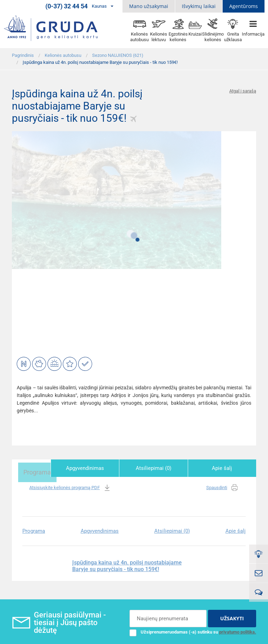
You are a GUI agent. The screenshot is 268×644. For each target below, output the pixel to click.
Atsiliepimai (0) (165, 468)
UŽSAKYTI (232, 616)
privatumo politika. (237, 629)
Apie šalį (226, 468)
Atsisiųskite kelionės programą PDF (70, 486)
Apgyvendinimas (103, 468)
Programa (42, 468)
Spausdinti (222, 486)
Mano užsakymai (148, 6)
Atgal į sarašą (242, 90)
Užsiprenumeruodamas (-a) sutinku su (192, 630)
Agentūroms (243, 6)
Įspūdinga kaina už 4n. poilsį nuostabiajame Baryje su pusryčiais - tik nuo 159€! (127, 564)
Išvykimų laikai (199, 6)
